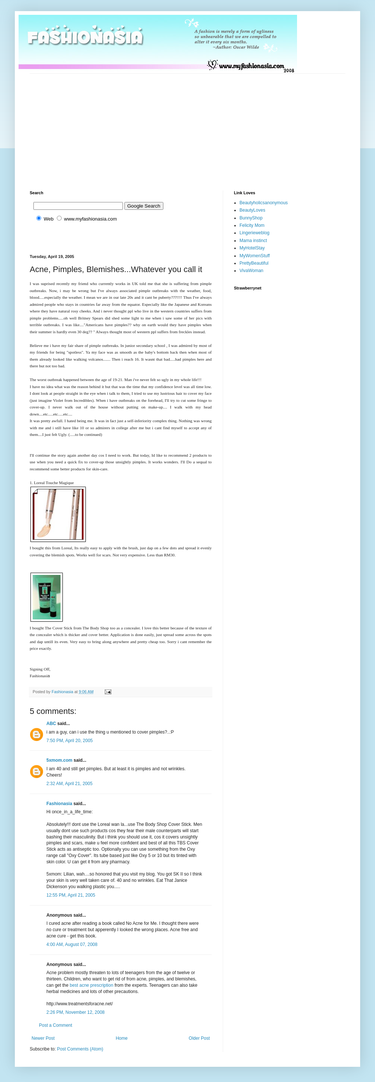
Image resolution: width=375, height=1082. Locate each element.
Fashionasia (59, 803)
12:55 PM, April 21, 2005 (70, 895)
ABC (51, 723)
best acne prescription (91, 985)
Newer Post (43, 1038)
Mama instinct (253, 240)
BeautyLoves (252, 210)
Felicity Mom (251, 225)
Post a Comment (55, 1025)
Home (122, 1038)
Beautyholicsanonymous (263, 202)
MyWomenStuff (254, 255)
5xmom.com (59, 760)
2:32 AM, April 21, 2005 (69, 783)
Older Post (199, 1038)
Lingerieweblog (254, 232)
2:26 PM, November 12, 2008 (75, 1012)
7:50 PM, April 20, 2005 (69, 740)
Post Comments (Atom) (80, 1049)
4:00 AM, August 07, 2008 (71, 944)
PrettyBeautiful (253, 263)
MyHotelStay (252, 248)
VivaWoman (251, 270)
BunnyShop (250, 218)
